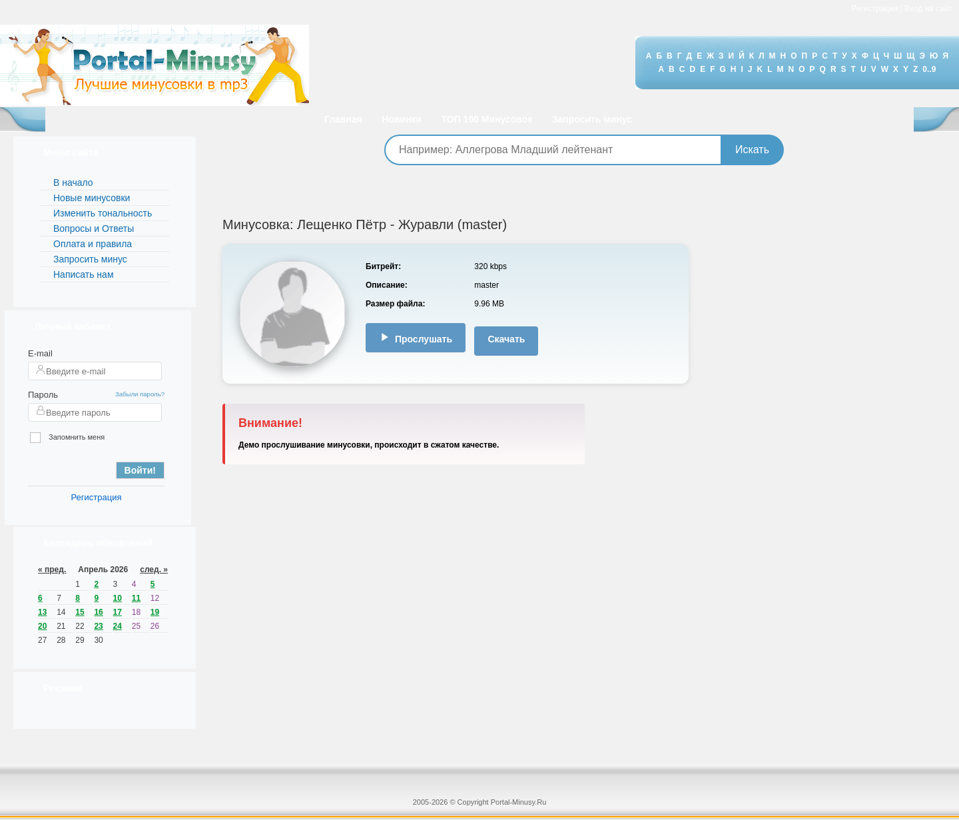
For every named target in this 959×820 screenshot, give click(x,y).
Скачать (506, 339)
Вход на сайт (928, 8)
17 (117, 612)
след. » (154, 569)
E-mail (40, 353)
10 (117, 598)
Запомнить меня (67, 438)
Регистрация (874, 8)
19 (155, 612)
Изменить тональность (102, 213)
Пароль (43, 395)
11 (136, 598)
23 (98, 626)
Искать (752, 149)
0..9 (929, 69)
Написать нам (83, 274)
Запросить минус (592, 119)
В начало (73, 182)
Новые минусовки (91, 198)
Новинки (402, 119)
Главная (343, 119)
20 (42, 626)
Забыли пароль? (139, 394)
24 (117, 626)
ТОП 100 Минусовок (487, 119)
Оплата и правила (92, 243)
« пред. (52, 569)
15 (79, 612)
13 (42, 612)
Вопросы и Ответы (93, 228)
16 (98, 612)
